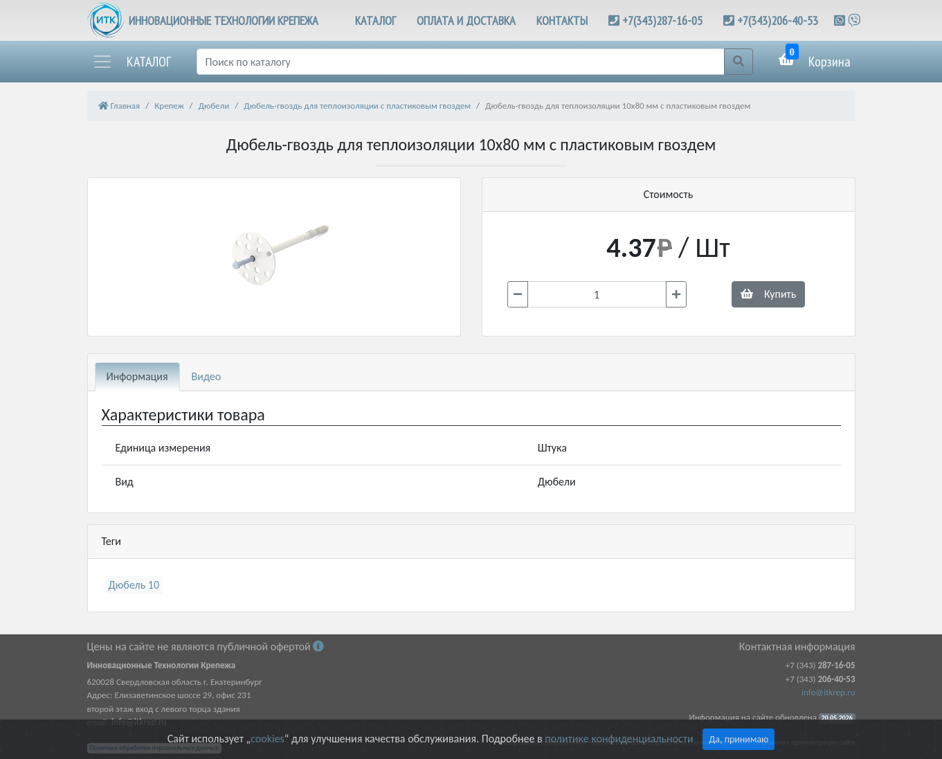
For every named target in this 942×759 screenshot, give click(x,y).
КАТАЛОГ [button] (375, 20)
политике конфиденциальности (619, 738)
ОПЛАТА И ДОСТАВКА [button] (466, 20)
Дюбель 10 (134, 584)
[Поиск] (461, 61)
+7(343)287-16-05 (662, 20)
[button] (131, 61)
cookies (267, 738)
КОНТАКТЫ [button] (562, 20)
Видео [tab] (206, 376)
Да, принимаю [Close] (738, 739)
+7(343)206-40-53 (777, 20)
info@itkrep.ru (828, 692)
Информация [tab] (137, 376)
